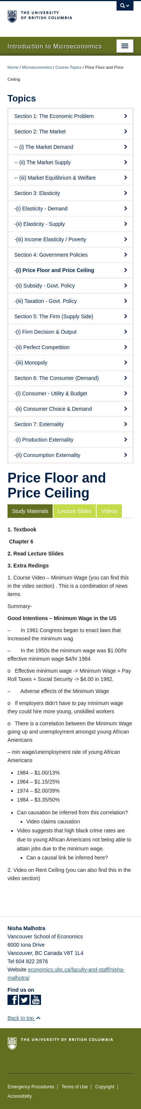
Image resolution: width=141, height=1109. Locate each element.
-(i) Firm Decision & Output (71, 332)
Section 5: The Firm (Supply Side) (71, 316)
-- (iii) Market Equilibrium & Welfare (71, 178)
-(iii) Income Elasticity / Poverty (71, 239)
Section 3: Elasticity (71, 193)
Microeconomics (37, 67)
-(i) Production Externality (71, 440)
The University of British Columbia (52, 15)
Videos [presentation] (109, 511)
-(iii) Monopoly (71, 363)
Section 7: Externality (71, 424)
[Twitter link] (24, 1002)
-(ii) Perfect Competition (71, 347)
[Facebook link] (13, 1002)
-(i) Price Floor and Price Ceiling (71, 270)
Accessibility (20, 1096)
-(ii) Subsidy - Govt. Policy (71, 286)
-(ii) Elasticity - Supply (71, 224)
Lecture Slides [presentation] (74, 511)
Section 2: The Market (71, 132)
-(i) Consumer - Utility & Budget (71, 393)
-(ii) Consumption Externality (71, 455)
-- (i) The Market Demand (71, 147)
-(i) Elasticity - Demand (71, 209)
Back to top (24, 1018)
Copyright (104, 1086)
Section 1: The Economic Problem (71, 116)
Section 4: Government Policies (71, 255)
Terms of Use (75, 1086)
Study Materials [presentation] (30, 511)
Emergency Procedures (31, 1086)
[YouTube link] (36, 1002)
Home (13, 67)
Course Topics (68, 67)
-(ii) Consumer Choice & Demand (71, 409)
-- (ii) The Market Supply (71, 162)
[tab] (30, 511)
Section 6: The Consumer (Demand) (71, 378)
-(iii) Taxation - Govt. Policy (71, 301)
